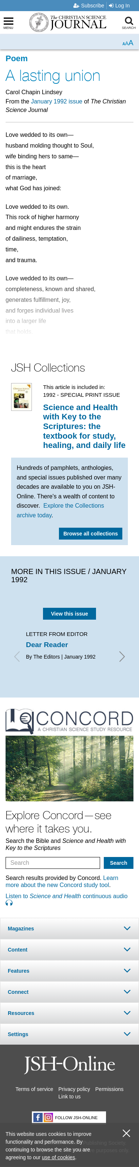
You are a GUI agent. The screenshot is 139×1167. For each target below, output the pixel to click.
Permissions (109, 1089)
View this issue (69, 614)
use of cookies (58, 1157)
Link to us (70, 1097)
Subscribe (88, 6)
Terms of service (34, 1089)
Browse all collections (90, 534)
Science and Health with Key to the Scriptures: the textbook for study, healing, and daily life (84, 426)
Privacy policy (74, 1089)
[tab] (69, 928)
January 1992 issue (56, 101)
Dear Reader (47, 645)
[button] (69, 928)
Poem (17, 58)
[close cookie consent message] (126, 1133)
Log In (119, 6)
